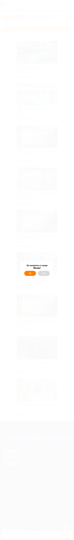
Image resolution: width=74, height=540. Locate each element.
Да (30, 273)
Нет (44, 273)
